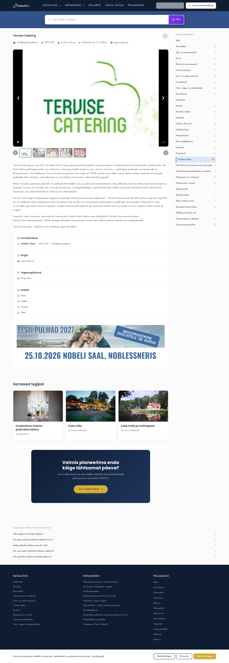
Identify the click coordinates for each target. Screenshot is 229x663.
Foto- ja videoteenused (196, 76)
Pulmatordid (196, 189)
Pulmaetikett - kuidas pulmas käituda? (101, 605)
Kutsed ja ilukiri (196, 111)
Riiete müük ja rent (196, 201)
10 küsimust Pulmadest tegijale (97, 587)
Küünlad (196, 117)
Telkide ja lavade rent (196, 213)
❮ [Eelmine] (18, 98)
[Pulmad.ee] (22, 6)
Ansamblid (196, 46)
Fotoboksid (196, 82)
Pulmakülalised (90, 610)
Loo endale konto (91, 489)
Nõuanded (73, 5)
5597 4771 (47, 42)
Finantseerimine (196, 70)
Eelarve (95, 5)
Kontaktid (158, 587)
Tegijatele (158, 624)
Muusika (196, 147)
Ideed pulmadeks (91, 591)
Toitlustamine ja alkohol (196, 218)
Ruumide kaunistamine (196, 207)
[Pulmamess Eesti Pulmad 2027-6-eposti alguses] (91, 344)
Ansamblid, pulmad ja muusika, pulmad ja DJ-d (105, 615)
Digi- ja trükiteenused (196, 52)
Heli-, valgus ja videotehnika (196, 88)
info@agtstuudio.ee (25, 42)
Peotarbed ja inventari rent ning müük (196, 165)
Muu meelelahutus (196, 141)
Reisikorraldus (196, 195)
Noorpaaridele (160, 629)
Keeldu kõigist (164, 656)
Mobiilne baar (196, 129)
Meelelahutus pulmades (94, 619)
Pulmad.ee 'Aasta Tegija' (95, 601)
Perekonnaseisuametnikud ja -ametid (196, 171)
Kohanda (184, 656)
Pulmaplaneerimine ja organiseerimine (101, 582)
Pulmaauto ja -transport (196, 177)
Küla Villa (75, 426)
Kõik (178, 40)
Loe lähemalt (98, 656)
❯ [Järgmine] (163, 98)
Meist (156, 582)
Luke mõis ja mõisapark (138, 426)
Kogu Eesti (24, 278)
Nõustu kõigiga (205, 656)
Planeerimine (159, 619)
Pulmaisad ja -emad (196, 183)
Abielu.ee (157, 634)
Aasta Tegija (114, 5)
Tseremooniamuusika (196, 224)
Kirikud (196, 106)
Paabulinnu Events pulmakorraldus (29, 427)
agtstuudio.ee (119, 42)
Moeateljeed (196, 135)
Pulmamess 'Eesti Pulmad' (95, 624)
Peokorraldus (196, 159)
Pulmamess (136, 5)
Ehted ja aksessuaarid (196, 64)
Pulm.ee (157, 639)
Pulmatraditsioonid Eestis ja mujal (99, 596)
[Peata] (17, 142)
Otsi (176, 19)
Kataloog (50, 5)
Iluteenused (196, 94)
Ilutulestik (196, 100)
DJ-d (196, 58)
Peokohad (196, 153)
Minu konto (158, 613)
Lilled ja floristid (196, 123)
